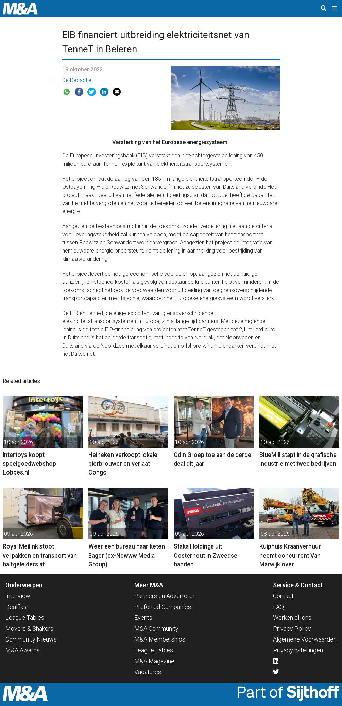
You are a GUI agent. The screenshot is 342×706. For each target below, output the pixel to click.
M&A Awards (22, 650)
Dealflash (17, 606)
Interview (17, 595)
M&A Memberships (159, 639)
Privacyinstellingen (298, 650)
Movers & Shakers (29, 628)
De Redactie (76, 80)
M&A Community (156, 628)
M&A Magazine (154, 661)
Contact (283, 595)
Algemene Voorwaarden (305, 639)
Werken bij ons (292, 617)
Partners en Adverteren (165, 595)
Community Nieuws (31, 639)
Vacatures (147, 671)
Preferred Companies (162, 606)
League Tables (24, 617)
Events (143, 617)
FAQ (278, 606)
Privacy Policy (292, 628)
